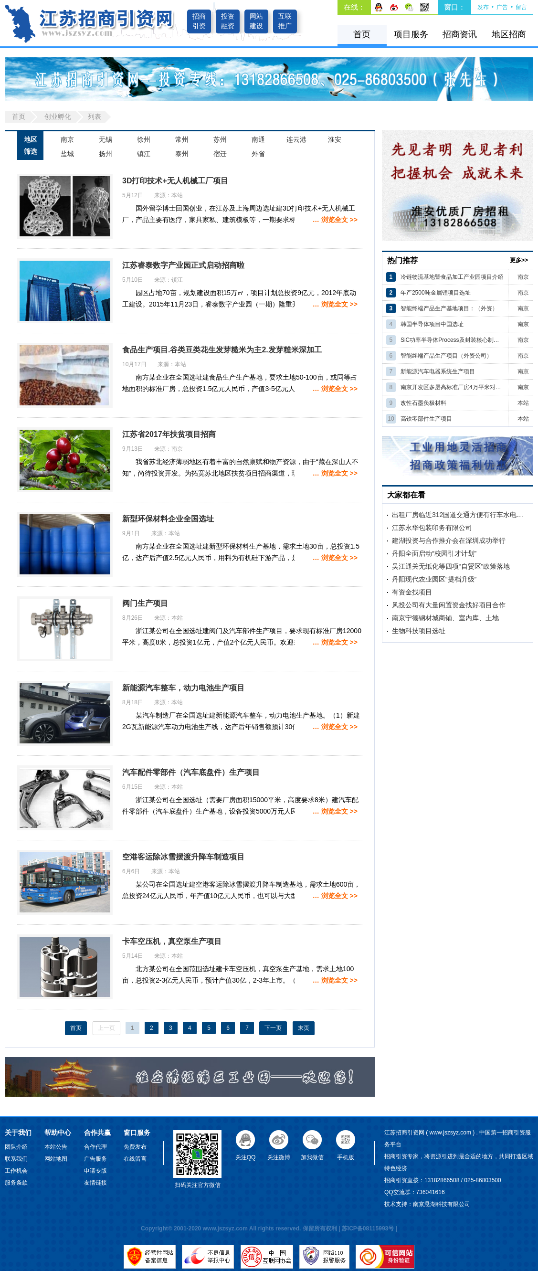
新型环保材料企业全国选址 (168, 519)
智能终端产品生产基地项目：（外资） (449, 308)
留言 (521, 7)
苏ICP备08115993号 (368, 1228)
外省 (258, 154)
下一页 (273, 1028)
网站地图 (55, 1158)
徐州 (143, 139)
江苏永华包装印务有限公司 (432, 527)
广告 (502, 7)
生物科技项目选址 (418, 631)
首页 (361, 34)
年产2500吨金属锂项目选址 (436, 292)
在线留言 (135, 1158)
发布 (483, 7)
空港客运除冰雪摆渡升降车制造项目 (183, 857)
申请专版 (95, 1170)
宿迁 (220, 154)
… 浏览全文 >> (335, 219)
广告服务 (95, 1158)
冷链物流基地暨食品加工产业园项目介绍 (452, 277)
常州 (182, 139)
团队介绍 (16, 1147)
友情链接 (95, 1182)
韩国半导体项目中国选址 (432, 324)
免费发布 (135, 1147)
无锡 (105, 139)
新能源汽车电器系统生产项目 (438, 371)
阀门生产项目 (145, 603)
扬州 (105, 154)
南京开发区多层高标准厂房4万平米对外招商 (452, 387)
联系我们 (16, 1158)
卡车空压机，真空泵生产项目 (172, 941)
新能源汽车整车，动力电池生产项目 (183, 688)
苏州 (220, 139)
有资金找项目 (412, 592)
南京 (67, 139)
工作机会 (16, 1170)
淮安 (334, 139)
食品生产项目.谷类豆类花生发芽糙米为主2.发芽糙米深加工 (222, 350)
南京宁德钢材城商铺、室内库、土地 (445, 618)
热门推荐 (402, 260)
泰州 (182, 154)
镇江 (143, 154)
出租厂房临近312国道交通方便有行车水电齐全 (461, 515)
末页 (303, 1028)
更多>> (519, 260)
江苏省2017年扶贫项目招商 (169, 434)
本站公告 (55, 1147)
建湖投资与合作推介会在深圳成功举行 (449, 540)
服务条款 (16, 1182)
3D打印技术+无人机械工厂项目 (175, 181)
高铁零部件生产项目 (426, 418)
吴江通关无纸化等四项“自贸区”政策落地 (451, 566)
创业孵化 (57, 116)
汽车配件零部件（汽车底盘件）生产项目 (191, 772)
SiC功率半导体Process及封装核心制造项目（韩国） (452, 340)
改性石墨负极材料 (423, 403)
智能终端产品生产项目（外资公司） (446, 355)
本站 (523, 403)
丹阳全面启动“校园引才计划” (434, 553)
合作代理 (95, 1147)
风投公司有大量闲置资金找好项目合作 (449, 605)
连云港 (296, 139)
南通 (258, 139)
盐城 (67, 154)
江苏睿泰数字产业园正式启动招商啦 (183, 265)
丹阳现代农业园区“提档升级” (434, 579)
